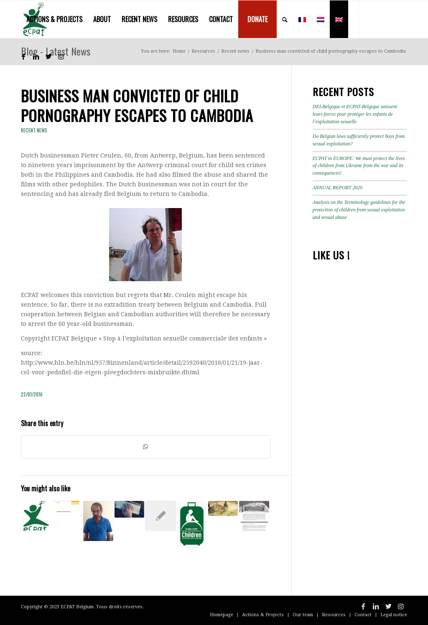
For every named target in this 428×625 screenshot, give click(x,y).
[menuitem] (54, 19)
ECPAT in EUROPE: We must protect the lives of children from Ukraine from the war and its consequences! (359, 165)
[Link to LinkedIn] (36, 56)
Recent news (34, 130)
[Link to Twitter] (48, 56)
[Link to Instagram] (61, 56)
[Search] (285, 19)
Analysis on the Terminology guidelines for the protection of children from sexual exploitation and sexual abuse (359, 209)
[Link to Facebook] (23, 56)
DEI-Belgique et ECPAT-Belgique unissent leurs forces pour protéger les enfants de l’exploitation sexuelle (355, 114)
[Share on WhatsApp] (145, 447)
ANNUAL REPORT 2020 (337, 188)
